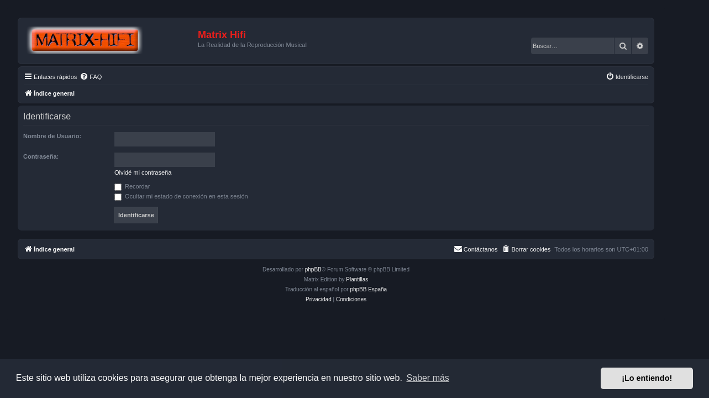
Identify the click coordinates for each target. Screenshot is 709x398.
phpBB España (387, 289)
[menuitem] (109, 76)
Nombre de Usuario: (71, 136)
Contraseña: (59, 156)
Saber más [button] (428, 378)
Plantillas (376, 279)
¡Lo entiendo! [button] (647, 378)
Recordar (151, 186)
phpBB (331, 269)
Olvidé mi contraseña (161, 172)
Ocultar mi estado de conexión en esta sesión (200, 196)
